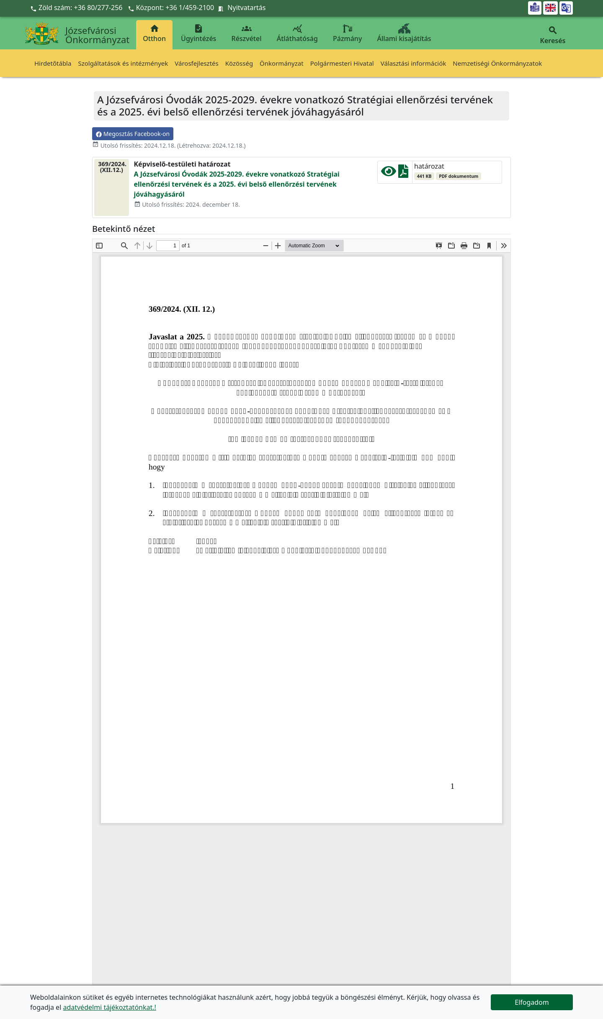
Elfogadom (532, 1002)
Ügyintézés (198, 33)
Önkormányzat (282, 63)
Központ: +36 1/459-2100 (175, 7)
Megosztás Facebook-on (133, 134)
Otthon (154, 33)
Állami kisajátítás (404, 33)
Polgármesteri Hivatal (342, 63)
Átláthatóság (297, 33)
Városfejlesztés (196, 63)
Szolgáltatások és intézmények (123, 63)
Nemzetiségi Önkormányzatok (497, 63)
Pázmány (347, 33)
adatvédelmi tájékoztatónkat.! (109, 1007)
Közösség (239, 63)
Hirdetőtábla (52, 63)
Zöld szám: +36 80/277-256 (77, 7)
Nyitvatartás (246, 7)
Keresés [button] (553, 35)
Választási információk (413, 63)
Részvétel (247, 33)
